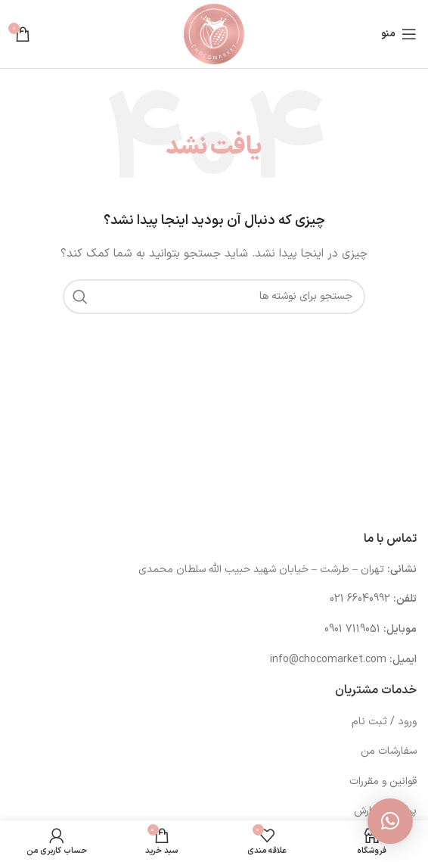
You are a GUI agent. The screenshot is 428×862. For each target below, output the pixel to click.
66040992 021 (360, 599)
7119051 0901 (352, 629)
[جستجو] (214, 296)
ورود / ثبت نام (384, 722)
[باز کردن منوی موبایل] (399, 34)
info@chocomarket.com (328, 660)
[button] (390, 821)
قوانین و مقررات (383, 781)
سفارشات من (389, 751)
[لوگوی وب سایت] (214, 34)
